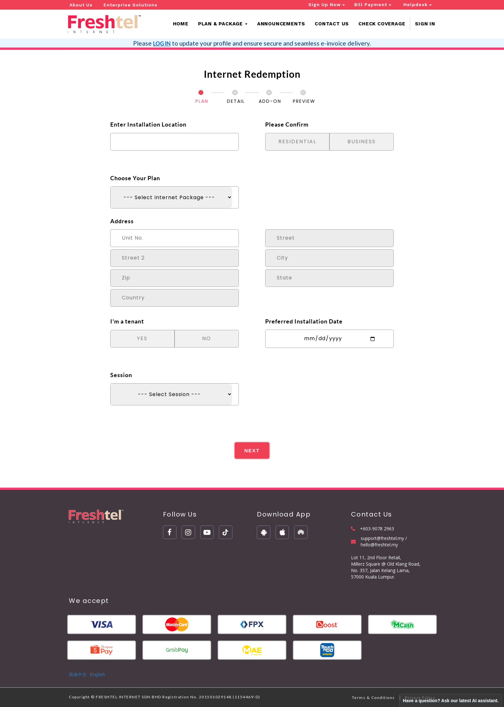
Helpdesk (417, 4)
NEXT (252, 450)
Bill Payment (372, 4)
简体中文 (78, 674)
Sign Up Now (326, 4)
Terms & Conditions (373, 697)
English (97, 674)
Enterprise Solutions (131, 4)
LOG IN (162, 43)
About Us (81, 4)
